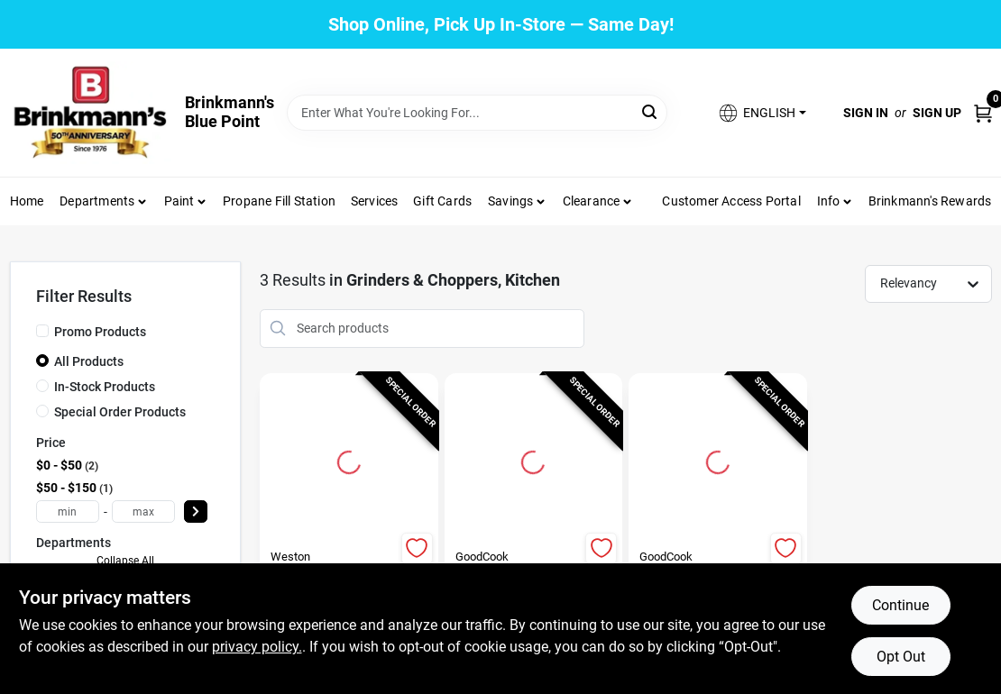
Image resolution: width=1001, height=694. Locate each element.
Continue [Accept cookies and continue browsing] (900, 605)
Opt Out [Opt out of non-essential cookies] (901, 656)
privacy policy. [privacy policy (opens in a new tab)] (257, 646)
